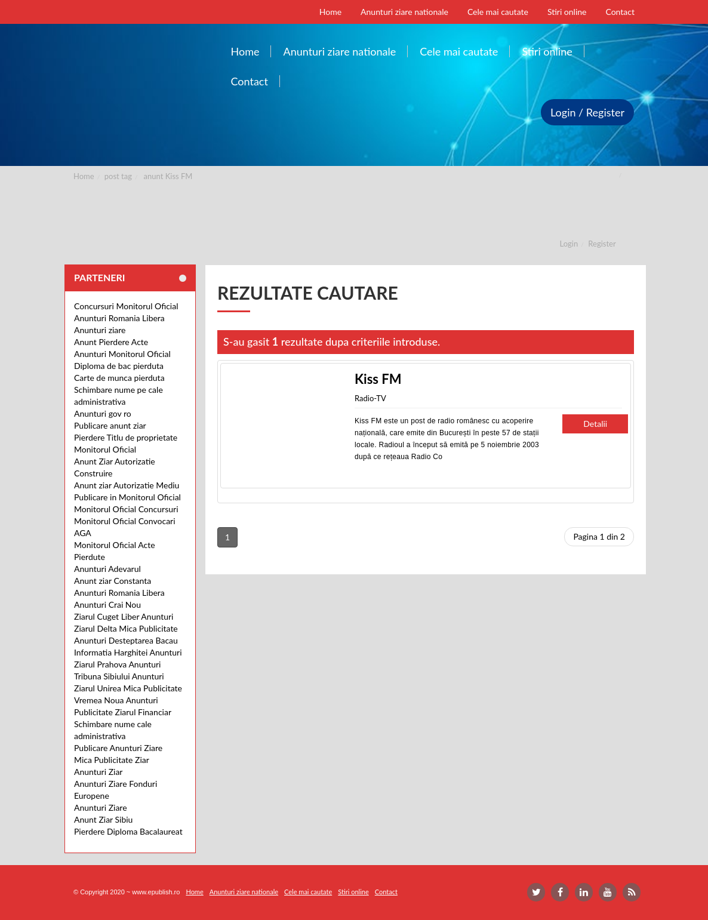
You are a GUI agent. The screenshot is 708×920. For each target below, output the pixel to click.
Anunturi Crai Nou (107, 604)
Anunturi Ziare (100, 807)
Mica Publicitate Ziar (111, 760)
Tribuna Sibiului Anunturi (119, 676)
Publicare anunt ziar (110, 425)
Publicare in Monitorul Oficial (127, 497)
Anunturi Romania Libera (119, 318)
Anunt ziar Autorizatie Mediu (126, 485)
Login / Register (587, 112)
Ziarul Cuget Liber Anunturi (123, 616)
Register (601, 243)
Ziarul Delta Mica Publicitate (126, 628)
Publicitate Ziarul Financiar (122, 712)
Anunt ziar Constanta (112, 581)
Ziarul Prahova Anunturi (117, 664)
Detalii (595, 424)
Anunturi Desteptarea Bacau (126, 640)
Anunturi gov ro (102, 413)
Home (83, 176)
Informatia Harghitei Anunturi (128, 652)
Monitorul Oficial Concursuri (126, 509)
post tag (118, 176)
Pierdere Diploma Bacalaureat (128, 831)
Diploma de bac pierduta (119, 366)
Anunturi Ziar (98, 772)
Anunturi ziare (100, 330)
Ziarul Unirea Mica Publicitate (128, 688)
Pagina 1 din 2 (599, 536)
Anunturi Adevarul (107, 569)
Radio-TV (370, 398)
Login (569, 243)
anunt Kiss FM (168, 176)
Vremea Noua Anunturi (116, 700)
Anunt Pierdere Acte (111, 342)
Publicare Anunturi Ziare (118, 748)
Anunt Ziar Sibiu (103, 819)
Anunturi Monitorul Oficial (122, 354)
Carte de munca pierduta (119, 378)
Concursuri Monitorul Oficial (126, 306)
